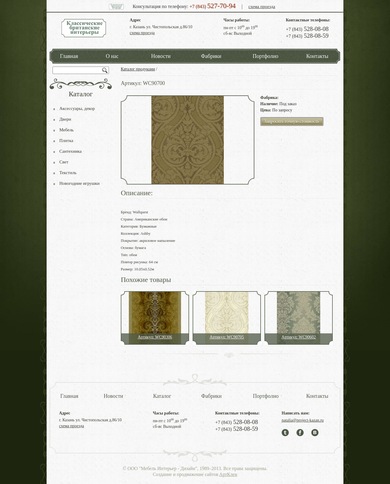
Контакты (317, 56)
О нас (112, 56)
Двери (65, 119)
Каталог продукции (138, 69)
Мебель (66, 129)
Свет (63, 162)
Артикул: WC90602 (298, 337)
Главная (69, 56)
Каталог (162, 396)
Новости (160, 56)
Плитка (66, 140)
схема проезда (261, 6)
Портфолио (265, 56)
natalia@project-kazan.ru (303, 420)
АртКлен (228, 474)
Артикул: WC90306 (155, 337)
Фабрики (211, 56)
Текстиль (68, 172)
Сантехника (70, 151)
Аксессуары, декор (77, 108)
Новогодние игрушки (79, 183)
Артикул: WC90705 (227, 337)
